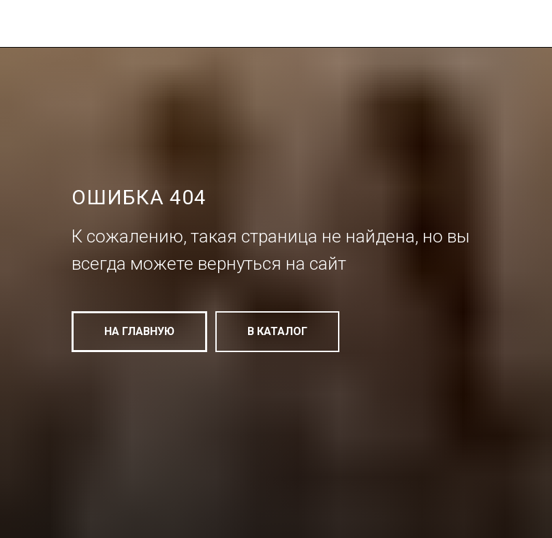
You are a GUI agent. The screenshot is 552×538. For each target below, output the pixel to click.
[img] (168, 30)
